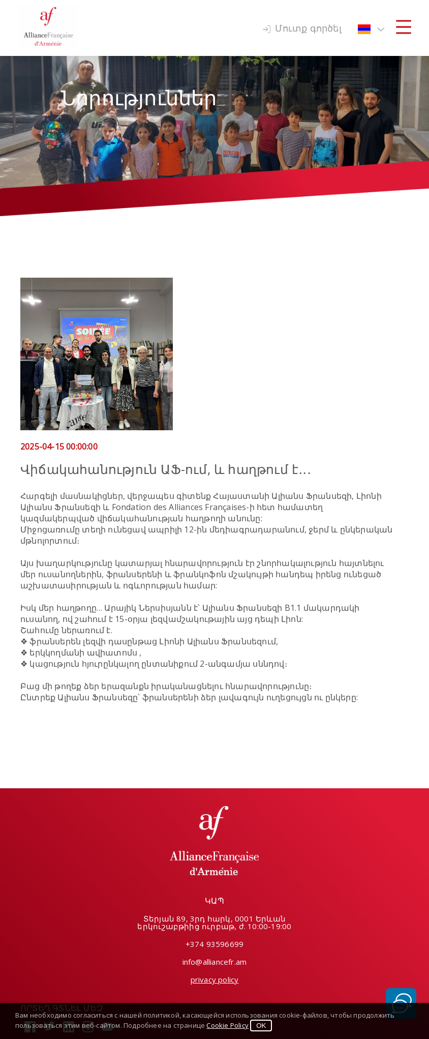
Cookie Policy (227, 1025)
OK (261, 1025)
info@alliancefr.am (214, 962)
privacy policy (215, 979)
